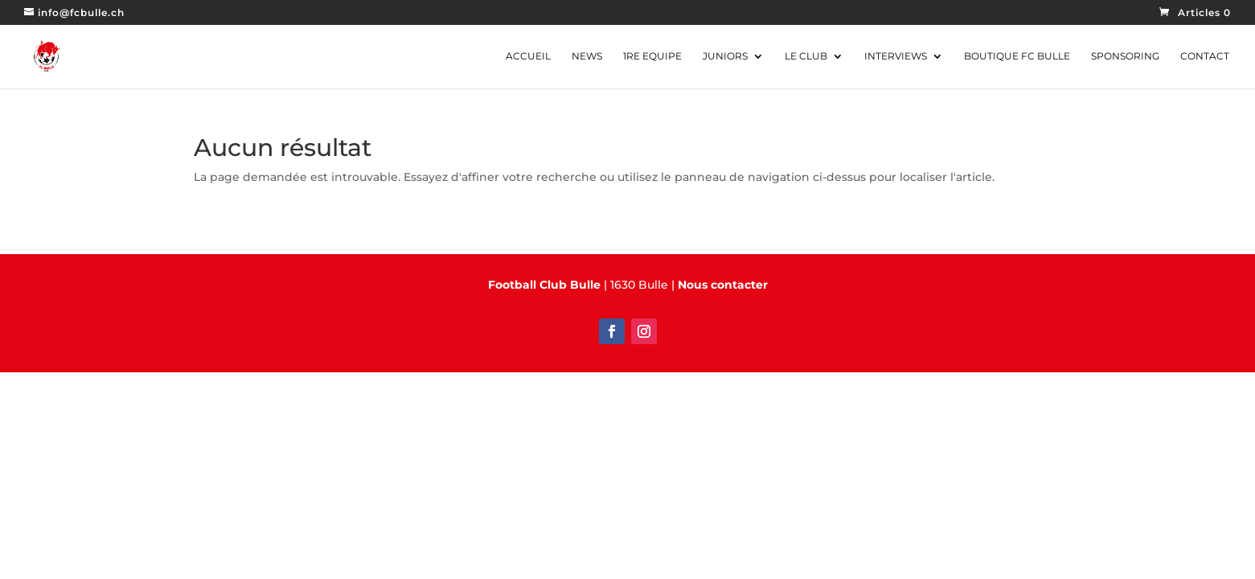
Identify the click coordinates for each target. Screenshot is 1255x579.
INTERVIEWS (895, 56)
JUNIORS (725, 56)
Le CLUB (806, 56)
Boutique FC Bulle (1017, 56)
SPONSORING (1125, 56)
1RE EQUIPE (652, 56)
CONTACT (1204, 56)
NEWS (587, 56)
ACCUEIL (528, 56)
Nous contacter (723, 284)
